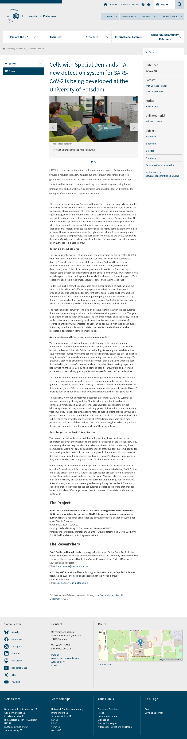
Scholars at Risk (59, 716)
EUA (53, 719)
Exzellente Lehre (13, 716)
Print (147, 709)
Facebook (16, 639)
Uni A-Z (135, 4)
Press (54, 665)
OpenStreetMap (166, 660)
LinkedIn (15, 653)
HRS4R (7, 723)
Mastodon (16, 660)
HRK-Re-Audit (27, 719)
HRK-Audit (9, 719)
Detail (41, 48)
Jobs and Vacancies (108, 716)
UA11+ (54, 730)
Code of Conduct (13, 712)
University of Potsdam (39, 16)
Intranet (113, 4)
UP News (32, 48)
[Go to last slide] (53, 127)
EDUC (54, 723)
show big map (104, 664)
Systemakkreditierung (16, 726)
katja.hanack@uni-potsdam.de (72, 566)
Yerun (54, 726)
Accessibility (58, 661)
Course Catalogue (107, 723)
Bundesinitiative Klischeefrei (19, 709)
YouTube (15, 681)
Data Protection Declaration (65, 658)
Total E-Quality (11, 730)
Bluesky (15, 632)
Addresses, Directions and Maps (115, 726)
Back (151, 52)
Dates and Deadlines (108, 709)
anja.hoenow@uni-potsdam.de (72, 582)
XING (13, 674)
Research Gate (19, 667)
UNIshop (102, 719)
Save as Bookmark (154, 712)
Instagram (16, 646)
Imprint (55, 654)
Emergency (125, 4)
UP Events (11, 63)
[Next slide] (134, 127)
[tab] (92, 162)
